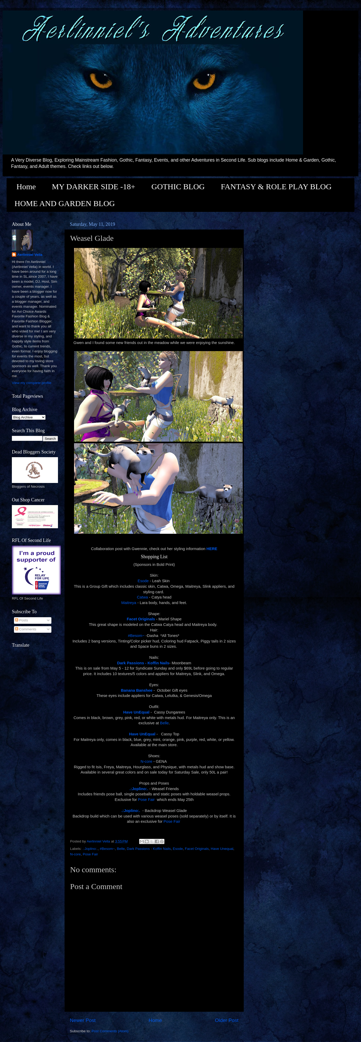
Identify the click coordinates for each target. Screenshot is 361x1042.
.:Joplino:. (90, 849)
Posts (21, 620)
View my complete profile (31, 383)
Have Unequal (222, 849)
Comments (25, 629)
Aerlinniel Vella (29, 255)
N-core (146, 761)
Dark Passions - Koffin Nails (149, 849)
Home (26, 186)
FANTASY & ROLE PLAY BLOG (276, 186)
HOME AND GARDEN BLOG (64, 203)
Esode (143, 581)
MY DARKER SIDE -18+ (93, 186)
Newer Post (83, 1020)
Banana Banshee (137, 690)
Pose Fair (146, 799)
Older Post (226, 1020)
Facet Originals (197, 849)
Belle (164, 723)
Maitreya (128, 603)
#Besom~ (136, 636)
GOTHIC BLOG (178, 186)
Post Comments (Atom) (110, 1031)
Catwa (142, 597)
